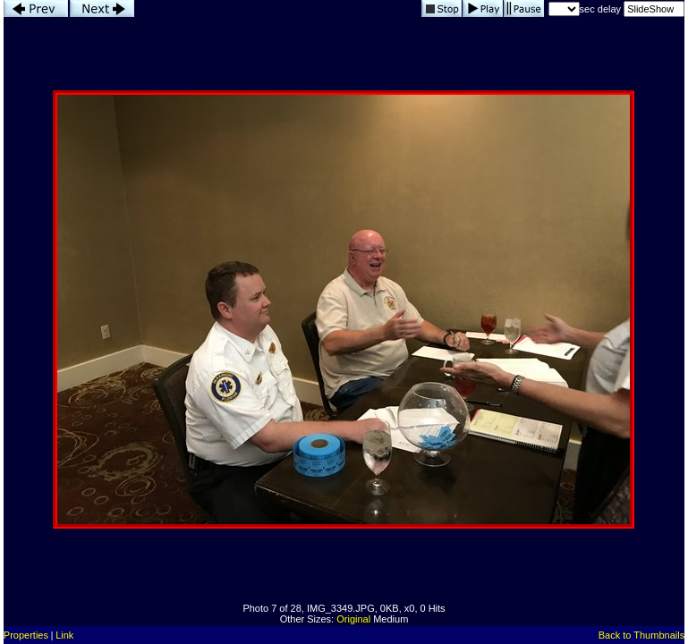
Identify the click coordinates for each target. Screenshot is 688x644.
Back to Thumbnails (641, 635)
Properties (26, 635)
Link (64, 635)
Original (353, 619)
